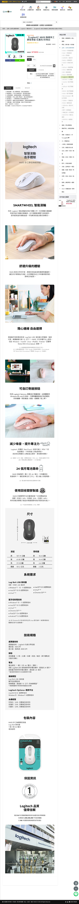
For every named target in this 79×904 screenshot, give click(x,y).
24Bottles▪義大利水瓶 (67, 104)
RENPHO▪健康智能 (68, 116)
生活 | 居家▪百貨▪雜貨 (68, 147)
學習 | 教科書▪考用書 (68, 44)
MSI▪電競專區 (66, 71)
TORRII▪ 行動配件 (67, 98)
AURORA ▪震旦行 (67, 57)
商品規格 (18, 88)
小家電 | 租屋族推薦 (67, 139)
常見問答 (68, 1)
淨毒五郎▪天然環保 (68, 110)
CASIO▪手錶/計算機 (67, 63)
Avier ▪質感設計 (67, 53)
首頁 (3, 28)
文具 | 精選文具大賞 (67, 142)
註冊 (64, 1)
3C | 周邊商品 (65, 136)
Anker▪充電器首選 (67, 50)
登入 (60, 1)
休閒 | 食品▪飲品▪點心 (68, 172)
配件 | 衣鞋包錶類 (67, 158)
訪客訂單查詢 (73, 901)
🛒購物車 (75, 1)
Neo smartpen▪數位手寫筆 (67, 95)
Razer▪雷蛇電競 (67, 73)
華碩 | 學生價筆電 (67, 120)
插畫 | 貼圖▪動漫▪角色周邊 (68, 166)
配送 (41, 70)
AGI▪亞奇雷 (66, 55)
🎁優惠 (56, 1)
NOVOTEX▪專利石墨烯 (67, 113)
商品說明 (31, 70)
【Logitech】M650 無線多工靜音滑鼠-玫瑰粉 (70, 195)
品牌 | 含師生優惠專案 (13, 28)
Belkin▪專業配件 (67, 60)
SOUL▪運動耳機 (67, 69)
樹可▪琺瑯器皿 (66, 107)
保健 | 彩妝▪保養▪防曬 (68, 153)
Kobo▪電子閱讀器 (67, 91)
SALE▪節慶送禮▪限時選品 (68, 185)
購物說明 (27, 88)
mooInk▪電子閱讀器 (67, 81)
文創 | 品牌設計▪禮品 (68, 161)
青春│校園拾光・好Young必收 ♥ (67, 131)
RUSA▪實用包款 (67, 101)
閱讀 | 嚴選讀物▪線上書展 (68, 39)
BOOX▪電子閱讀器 (67, 89)
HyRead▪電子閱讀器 (67, 86)
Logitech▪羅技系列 (26, 28)
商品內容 (8, 88)
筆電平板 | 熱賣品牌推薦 (68, 124)
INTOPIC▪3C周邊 (67, 78)
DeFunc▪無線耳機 (67, 66)
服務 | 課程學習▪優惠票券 (68, 178)
